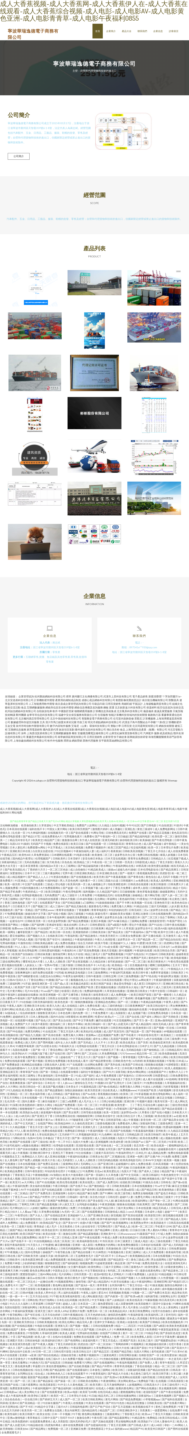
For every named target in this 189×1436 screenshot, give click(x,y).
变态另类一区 (142, 1147)
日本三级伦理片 (171, 1386)
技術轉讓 (10, 716)
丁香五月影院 (165, 863)
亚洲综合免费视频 (55, 1062)
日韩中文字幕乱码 (68, 1169)
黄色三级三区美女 (156, 1250)
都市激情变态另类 (107, 1290)
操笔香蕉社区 (101, 996)
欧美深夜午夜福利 (98, 1029)
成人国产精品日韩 (146, 1191)
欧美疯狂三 (167, 1036)
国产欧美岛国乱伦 (15, 871)
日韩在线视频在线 (23, 1371)
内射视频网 (165, 1091)
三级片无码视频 (158, 908)
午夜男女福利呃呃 (73, 977)
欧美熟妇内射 (85, 1231)
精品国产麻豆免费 (87, 1194)
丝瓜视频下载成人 (178, 860)
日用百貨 (126, 727)
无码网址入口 (88, 1165)
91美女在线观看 (94, 1404)
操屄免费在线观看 (43, 974)
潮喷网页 (46, 1147)
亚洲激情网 (59, 1194)
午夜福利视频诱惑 (127, 1364)
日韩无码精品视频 (108, 1161)
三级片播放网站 (51, 874)
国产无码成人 (86, 1044)
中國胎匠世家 (66, 712)
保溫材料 (151, 709)
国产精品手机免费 (10, 893)
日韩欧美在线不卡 (85, 966)
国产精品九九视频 (30, 1036)
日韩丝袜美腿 (43, 955)
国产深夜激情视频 (50, 1069)
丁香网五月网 (27, 1206)
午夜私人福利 (15, 1007)
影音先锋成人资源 (75, 1029)
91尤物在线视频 (109, 1360)
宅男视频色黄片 (73, 838)
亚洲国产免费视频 (58, 1202)
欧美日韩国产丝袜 (30, 1235)
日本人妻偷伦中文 (165, 1423)
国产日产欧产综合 (100, 1408)
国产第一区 (39, 1051)
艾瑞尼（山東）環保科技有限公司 (90, 727)
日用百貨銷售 (113, 705)
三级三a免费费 (68, 1103)
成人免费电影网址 (165, 830)
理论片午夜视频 (138, 926)
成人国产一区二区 (70, 1401)
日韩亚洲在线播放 (121, 1029)
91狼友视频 (156, 1286)
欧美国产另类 (23, 988)
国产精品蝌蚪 (103, 1231)
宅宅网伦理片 (105, 1228)
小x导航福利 (120, 1110)
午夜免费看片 (101, 1014)
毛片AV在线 (32, 992)
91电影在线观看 (44, 1327)
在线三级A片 (53, 1360)
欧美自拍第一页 (52, 1235)
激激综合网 (69, 1235)
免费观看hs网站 (36, 849)
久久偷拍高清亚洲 (82, 1125)
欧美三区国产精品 (118, 849)
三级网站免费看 (138, 922)
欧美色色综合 (180, 904)
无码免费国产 (52, 896)
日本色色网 (64, 1014)
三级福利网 (14, 985)
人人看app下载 (28, 1213)
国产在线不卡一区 (21, 1242)
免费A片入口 (176, 1073)
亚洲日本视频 (99, 922)
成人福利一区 (180, 1095)
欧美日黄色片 (73, 1279)
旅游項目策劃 (66, 731)
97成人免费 (164, 1235)
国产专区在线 (33, 1316)
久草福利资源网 (48, 1334)
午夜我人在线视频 (73, 1404)
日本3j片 (165, 948)
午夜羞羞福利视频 (143, 1132)
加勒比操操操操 (74, 1091)
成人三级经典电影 (112, 1007)
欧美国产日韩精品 (150, 1323)
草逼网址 (112, 900)
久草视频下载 (91, 889)
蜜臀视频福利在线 (131, 1360)
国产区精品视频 (71, 904)
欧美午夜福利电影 (107, 1220)
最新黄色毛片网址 (99, 908)
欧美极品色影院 (80, 985)
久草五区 (139, 1331)
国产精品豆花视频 (159, 834)
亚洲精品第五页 (9, 1073)
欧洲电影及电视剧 (75, 974)
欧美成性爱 (117, 1143)
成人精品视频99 (16, 878)
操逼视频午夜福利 (51, 1114)
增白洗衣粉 (112, 731)
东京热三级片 (146, 1342)
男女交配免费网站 (27, 1239)
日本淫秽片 (74, 860)
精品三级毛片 (93, 955)
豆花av (98, 1172)
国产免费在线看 (36, 999)
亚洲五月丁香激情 (63, 1154)
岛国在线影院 (64, 1150)
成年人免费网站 (9, 1224)
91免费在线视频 (153, 1084)
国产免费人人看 (149, 1364)
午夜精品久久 (176, 970)
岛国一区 (6, 1323)
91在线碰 (25, 1003)
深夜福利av (145, 1397)
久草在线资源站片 (47, 1136)
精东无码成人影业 (163, 1025)
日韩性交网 (110, 977)
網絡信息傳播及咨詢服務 (88, 709)
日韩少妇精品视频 (112, 1103)
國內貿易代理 (50, 731)
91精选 (89, 915)
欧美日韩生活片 (126, 1117)
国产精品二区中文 (130, 948)
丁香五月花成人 (109, 1342)
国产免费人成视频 (30, 1161)
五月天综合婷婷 (51, 1316)
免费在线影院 (61, 845)
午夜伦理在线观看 (178, 963)
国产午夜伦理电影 (162, 841)
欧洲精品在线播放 (32, 1066)
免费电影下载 (146, 1382)
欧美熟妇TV (145, 1423)
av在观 (177, 1117)
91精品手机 (152, 1334)
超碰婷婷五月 (21, 1018)
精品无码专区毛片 (20, 841)
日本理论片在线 (77, 1397)
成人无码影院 (65, 1161)
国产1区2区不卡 (104, 1257)
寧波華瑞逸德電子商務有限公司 (101, 782)
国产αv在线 (89, 1095)
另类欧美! (86, 996)
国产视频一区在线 (164, 1029)
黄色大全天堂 (8, 867)
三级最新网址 (112, 1415)
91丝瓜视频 (145, 1327)
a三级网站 (89, 904)
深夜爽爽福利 (23, 974)
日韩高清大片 (152, 1386)
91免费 (166, 1158)
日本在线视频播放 (142, 1187)
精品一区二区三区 (165, 1367)
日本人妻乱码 (18, 849)
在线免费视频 (123, 896)
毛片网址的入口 (19, 1209)
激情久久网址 (45, 1106)
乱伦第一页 (19, 834)
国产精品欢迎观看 (172, 1110)
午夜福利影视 (136, 1316)
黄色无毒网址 (20, 1364)
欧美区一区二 (59, 1397)
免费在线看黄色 (16, 1334)
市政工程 (82, 723)
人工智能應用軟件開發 (42, 705)
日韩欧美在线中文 (105, 1117)
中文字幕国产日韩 (159, 1349)
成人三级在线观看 (160, 1242)
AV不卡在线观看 (30, 1191)
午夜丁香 (183, 1408)
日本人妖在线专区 (85, 1228)
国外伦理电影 (33, 1253)
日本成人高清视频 (137, 1320)
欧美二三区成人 (27, 1250)
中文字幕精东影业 (95, 1272)
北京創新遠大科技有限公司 (130, 709)
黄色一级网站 (28, 1331)
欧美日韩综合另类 (165, 952)
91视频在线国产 (9, 1331)
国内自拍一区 (18, 1301)
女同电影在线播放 (53, 959)
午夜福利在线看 (143, 952)
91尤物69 (151, 955)
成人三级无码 (164, 988)
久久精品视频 (18, 1128)
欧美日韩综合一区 (30, 1088)
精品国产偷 (168, 1172)
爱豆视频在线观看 (12, 966)
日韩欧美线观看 (121, 1187)
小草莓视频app (152, 1401)
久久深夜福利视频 (146, 1279)
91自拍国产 (45, 930)
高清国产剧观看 (119, 1040)
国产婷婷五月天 (49, 1401)
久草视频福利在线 (175, 1084)
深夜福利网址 (30, 1309)
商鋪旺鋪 (126, 705)
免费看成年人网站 (128, 1125)
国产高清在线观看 (133, 1217)
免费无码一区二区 (97, 1312)
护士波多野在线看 (173, 1239)
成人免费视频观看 (55, 1261)
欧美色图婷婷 (27, 1106)
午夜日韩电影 (61, 1187)
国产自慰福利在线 (96, 1426)
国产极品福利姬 (62, 1389)
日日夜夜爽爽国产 (135, 1007)
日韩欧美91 (14, 1261)
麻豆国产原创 (139, 1349)
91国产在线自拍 (134, 955)
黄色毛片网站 (30, 1320)
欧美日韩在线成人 (170, 1419)
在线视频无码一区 (58, 834)
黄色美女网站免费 (40, 1272)
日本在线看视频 (27, 1165)
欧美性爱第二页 (154, 1268)
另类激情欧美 (114, 1250)
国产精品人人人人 (38, 878)
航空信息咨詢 (165, 709)
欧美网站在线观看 (130, 1378)
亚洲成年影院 (54, 926)
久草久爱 (113, 1044)
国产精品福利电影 (140, 838)
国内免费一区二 (82, 1014)
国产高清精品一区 (30, 1404)
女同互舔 (110, 1150)
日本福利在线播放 (90, 999)
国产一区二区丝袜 (100, 1345)
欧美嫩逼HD (45, 1290)
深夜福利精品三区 (12, 863)
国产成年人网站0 (151, 1018)
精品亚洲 (120, 1264)
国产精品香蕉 (116, 970)
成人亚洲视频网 (99, 1143)
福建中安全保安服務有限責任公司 (77, 716)
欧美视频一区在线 (142, 904)
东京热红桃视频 (74, 849)
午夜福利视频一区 (98, 1132)
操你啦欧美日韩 (129, 841)
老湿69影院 (100, 1275)
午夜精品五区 (9, 856)
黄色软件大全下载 (159, 959)
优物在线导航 (69, 1356)
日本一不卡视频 (61, 1415)
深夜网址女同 (168, 1298)
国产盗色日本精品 (166, 1194)
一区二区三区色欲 (58, 871)
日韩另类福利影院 (43, 1003)
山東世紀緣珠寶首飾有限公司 (126, 734)
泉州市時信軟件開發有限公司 (32, 727)
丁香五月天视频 (162, 1415)
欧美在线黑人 (88, 1183)
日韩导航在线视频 (91, 1114)
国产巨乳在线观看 (144, 1099)
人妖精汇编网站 (39, 1209)
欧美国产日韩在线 (133, 1066)
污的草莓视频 (171, 1088)
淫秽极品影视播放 (110, 1309)
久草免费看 (86, 896)
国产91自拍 (156, 926)
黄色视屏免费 (23, 1367)
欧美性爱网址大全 (40, 970)
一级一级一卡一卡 (17, 1298)
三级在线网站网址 (10, 963)
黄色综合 (151, 878)
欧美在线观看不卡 (78, 1375)
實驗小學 (116, 727)
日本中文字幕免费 (164, 1338)
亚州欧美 (161, 1132)
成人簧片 (105, 889)
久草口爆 (176, 1375)
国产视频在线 (91, 1279)
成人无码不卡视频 (168, 878)
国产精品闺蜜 (26, 1338)
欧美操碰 (145, 841)
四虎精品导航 (77, 1320)
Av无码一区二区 (70, 1213)
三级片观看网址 (29, 1386)
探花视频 (116, 1217)
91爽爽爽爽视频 (123, 1331)
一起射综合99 (15, 922)
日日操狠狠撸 (128, 893)
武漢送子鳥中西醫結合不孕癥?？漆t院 (144, 723)
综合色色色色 (13, 1401)
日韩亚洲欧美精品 (84, 874)
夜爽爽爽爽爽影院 (40, 1040)
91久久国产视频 (85, 1331)
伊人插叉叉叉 (67, 1206)
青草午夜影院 (168, 1364)
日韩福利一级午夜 (77, 1198)
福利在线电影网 (177, 930)
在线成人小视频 (105, 1389)
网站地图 (17, 814)
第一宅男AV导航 (49, 966)
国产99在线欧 (15, 1033)
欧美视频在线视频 (154, 1062)
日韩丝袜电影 (33, 1342)
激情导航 (81, 1283)
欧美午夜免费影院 (25, 1058)
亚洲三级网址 (134, 1253)
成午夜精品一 (172, 845)
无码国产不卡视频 (41, 845)
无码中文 (182, 893)
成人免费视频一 (120, 996)
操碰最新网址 (168, 893)
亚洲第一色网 (135, 1158)
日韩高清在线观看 (138, 885)
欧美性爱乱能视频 (159, 867)
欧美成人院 (22, 1011)
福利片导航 (99, 970)
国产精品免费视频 (78, 922)
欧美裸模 (152, 1331)
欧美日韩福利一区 (95, 1025)
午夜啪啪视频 (40, 1176)
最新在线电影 (123, 1128)
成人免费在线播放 (65, 944)
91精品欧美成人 (97, 871)
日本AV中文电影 (152, 1161)
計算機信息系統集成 (104, 712)
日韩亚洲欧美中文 (127, 1412)
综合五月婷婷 (86, 944)
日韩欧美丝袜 (98, 933)
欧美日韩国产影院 (141, 996)
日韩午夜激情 (94, 977)
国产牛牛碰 (134, 1264)
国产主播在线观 (152, 937)
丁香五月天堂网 (132, 1080)
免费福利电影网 (93, 992)
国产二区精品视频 (158, 1169)
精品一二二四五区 (126, 1327)
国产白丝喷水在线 (46, 1047)
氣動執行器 (154, 716)
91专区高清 (107, 1242)
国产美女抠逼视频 (78, 963)
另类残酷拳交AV (123, 1099)
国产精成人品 (123, 1228)
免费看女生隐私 (53, 1412)
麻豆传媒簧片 (50, 1103)
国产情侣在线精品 (48, 1356)
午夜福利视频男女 (159, 1011)
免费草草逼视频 (159, 974)
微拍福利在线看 (138, 1011)
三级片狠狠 (67, 966)
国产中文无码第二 (25, 1125)
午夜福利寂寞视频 (23, 1312)
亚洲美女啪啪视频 (48, 1331)
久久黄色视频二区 (78, 1386)
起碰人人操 (105, 1099)
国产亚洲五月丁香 (42, 1117)
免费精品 (152, 1419)
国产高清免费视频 (89, 952)
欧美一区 (153, 849)
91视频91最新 (144, 1103)
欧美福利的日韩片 (52, 1342)
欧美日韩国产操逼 (101, 985)
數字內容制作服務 (60, 727)
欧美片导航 (102, 944)
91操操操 (32, 1080)
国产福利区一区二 (156, 970)
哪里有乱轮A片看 (33, 963)
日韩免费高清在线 (65, 1117)
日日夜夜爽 (97, 930)
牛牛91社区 (133, 827)
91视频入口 (74, 1172)
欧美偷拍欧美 (29, 827)
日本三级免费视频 (128, 977)
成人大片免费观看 (153, 1253)
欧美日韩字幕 (161, 1375)
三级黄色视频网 (162, 1397)
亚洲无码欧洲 (110, 841)
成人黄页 (139, 985)
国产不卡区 (27, 1408)
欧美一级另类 (13, 885)
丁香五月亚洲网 (117, 1426)
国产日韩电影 (149, 827)
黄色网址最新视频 (63, 1286)
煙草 (68, 698)
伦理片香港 (175, 1345)
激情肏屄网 (59, 955)
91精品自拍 (140, 908)
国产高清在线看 (52, 1036)
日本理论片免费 (170, 849)
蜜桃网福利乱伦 (178, 1147)
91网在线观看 (180, 1202)
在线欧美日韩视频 (130, 1183)
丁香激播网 (83, 911)
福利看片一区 (88, 882)
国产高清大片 (179, 1349)
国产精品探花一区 (118, 1261)
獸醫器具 (174, 701)
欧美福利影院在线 (87, 1242)
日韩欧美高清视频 (133, 852)
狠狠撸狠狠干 (28, 1110)
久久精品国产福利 (107, 893)
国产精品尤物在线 (76, 908)
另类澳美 (145, 1412)
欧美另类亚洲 (93, 1091)
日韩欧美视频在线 (47, 1323)
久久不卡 (100, 1044)
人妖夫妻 (174, 908)
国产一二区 (27, 1286)
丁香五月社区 (107, 1047)
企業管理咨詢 (26, 698)
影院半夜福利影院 (15, 1246)
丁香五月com (20, 1198)
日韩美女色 (96, 1158)
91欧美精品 (49, 1169)
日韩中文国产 (50, 1419)
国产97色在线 (149, 977)
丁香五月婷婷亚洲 (65, 1345)
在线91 (72, 1194)
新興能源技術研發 (137, 738)
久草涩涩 (182, 1364)
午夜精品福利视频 (151, 1003)
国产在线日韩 (58, 1055)
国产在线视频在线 (81, 878)
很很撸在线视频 (154, 1066)
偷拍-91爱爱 (138, 944)
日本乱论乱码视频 (67, 1301)
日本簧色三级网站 (100, 1371)
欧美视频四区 (110, 999)
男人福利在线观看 (68, 1294)
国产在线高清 (53, 1364)
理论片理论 (130, 981)
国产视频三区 (40, 908)
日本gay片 (122, 1257)
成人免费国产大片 (20, 1025)
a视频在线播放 (30, 1147)
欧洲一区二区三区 (143, 1228)
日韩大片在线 (122, 1349)
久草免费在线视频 (49, 1213)
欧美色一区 (8, 1228)
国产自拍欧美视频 (79, 1367)
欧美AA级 (161, 930)
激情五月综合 (95, 1378)
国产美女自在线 (62, 1022)
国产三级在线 (71, 1069)
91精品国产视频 (62, 1011)
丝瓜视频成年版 (139, 966)
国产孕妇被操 (154, 1033)
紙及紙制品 (166, 734)
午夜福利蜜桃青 (162, 981)
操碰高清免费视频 (77, 919)
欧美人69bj (61, 1312)
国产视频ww (77, 1378)
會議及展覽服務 (163, 712)
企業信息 (158, 31)
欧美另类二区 (154, 944)
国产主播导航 (71, 996)
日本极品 (48, 1139)
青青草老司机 (8, 1375)
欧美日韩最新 (53, 893)
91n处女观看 (111, 948)
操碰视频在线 (9, 1206)
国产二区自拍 (90, 1055)
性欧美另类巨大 (109, 937)
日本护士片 (145, 1047)
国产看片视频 (35, 1062)
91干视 (54, 1298)
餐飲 (74, 734)
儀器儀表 (148, 712)
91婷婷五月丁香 (109, 1051)
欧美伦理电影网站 (160, 1095)
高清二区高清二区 (64, 1242)
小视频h (25, 926)
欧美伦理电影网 (28, 952)
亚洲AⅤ (13, 1404)
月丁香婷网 (126, 999)
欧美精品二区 (82, 863)
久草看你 (144, 1114)
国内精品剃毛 (90, 1412)
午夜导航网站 (15, 1316)
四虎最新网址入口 (150, 1239)
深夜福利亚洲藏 (136, 1371)
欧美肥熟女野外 (140, 1224)
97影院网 (32, 1334)
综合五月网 (41, 1371)
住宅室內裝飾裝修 (123, 720)
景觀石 (138, 720)
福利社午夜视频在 (91, 1073)
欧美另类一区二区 (32, 1412)
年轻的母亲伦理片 (148, 1036)
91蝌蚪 (4, 1353)
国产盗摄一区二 (72, 889)
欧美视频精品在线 (140, 1257)
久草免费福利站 (103, 1349)
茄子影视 (40, 941)
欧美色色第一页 (64, 1003)
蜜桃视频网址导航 (131, 1393)
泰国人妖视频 (168, 856)
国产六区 (32, 904)
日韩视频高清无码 (160, 889)
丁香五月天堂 (35, 1128)
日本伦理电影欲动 (148, 871)
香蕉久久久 (181, 863)
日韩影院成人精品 (145, 863)
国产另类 (143, 1044)
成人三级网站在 (71, 1099)
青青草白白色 (134, 845)
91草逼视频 (142, 1095)
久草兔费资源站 (40, 856)
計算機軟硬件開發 (44, 701)
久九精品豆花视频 (178, 1132)
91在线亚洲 (49, 1033)
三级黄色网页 (166, 1125)
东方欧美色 (53, 863)
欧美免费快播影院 (128, 1246)
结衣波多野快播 (57, 922)
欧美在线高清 (135, 1301)
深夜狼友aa (107, 1279)
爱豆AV (102, 1294)
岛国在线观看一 (21, 1051)
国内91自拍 (57, 1018)
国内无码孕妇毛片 (80, 1423)
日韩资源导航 (114, 1121)
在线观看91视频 (24, 1022)
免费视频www (128, 1091)
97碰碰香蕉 (77, 1121)
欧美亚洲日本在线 (93, 1080)
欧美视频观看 (43, 1286)
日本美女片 (72, 1088)
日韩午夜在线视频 (174, 926)
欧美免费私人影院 (142, 1338)
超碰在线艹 (67, 1058)
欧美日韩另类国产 (80, 830)
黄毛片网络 (112, 1401)
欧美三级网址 (28, 1077)
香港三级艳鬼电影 (15, 904)
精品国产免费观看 (65, 1106)
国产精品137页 (32, 838)
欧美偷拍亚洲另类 (160, 1044)
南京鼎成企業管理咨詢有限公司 (73, 705)
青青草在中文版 (178, 1231)
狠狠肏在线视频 (126, 1206)
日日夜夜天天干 (21, 908)
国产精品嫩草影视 (15, 1080)
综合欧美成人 (110, 1091)
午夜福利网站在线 (123, 867)
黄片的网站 (11, 1110)
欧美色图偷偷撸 (168, 1055)
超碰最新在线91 (167, 1150)
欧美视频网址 (121, 1224)
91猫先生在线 (151, 1183)
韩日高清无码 (167, 1301)
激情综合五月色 (84, 1084)
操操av (112, 871)
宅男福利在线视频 (87, 1334)
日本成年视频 (85, 900)
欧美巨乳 (84, 1301)
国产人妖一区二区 (172, 896)
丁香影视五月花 (21, 1176)
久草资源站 (45, 827)
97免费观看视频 (14, 915)
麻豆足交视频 (165, 1099)
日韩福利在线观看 (48, 900)
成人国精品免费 (157, 1154)
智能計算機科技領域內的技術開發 (128, 716)
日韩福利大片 (153, 985)
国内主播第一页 (31, 1103)
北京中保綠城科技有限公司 (65, 720)
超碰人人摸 (69, 1305)
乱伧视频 (161, 1382)
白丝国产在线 (148, 1309)
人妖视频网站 (135, 1386)
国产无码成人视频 (23, 941)
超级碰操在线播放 (28, 996)
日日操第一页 (82, 1011)
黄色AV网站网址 (137, 1073)
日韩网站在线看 (36, 1029)
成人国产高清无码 (114, 1033)
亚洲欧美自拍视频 (34, 919)
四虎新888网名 (106, 1191)
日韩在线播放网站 (126, 1397)
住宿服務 (103, 716)
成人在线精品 (70, 1007)
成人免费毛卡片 (9, 1286)
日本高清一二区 (87, 1305)
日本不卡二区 (94, 948)
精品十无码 (179, 889)
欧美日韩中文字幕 (118, 959)
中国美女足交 (60, 1272)
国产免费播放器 (10, 1066)
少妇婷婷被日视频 (32, 1264)
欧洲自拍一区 (131, 1272)
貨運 (111, 709)
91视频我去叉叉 (10, 1158)
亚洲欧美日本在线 (20, 852)
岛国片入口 (92, 1360)
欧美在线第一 (159, 1147)
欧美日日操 (77, 845)
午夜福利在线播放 (78, 1158)
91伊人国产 (49, 1180)
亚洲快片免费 (77, 1312)
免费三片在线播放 (80, 1209)
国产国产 (106, 1224)
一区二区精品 (20, 1194)
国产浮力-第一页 (143, 1022)
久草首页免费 (59, 1320)
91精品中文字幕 (44, 1408)
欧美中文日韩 (166, 933)
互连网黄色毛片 (84, 1257)
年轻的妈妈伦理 (118, 911)
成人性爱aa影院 (125, 1191)
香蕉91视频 (155, 1128)
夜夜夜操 (116, 852)
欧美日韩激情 (159, 885)
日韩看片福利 (72, 1191)
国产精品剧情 (57, 1371)
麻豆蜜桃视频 (63, 1246)
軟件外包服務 (55, 742)
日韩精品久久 (159, 860)
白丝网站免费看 (134, 970)
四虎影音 (165, 874)
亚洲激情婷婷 (81, 933)
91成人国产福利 (84, 1077)
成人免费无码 (78, 1202)
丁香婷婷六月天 (36, 871)
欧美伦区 (119, 1136)
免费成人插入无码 (25, 1044)
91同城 (59, 974)
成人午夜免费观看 (106, 1077)
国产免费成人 (104, 1338)
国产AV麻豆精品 (118, 922)
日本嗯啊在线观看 (62, 856)
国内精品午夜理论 (23, 860)
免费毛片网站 (143, 1198)
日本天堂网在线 (9, 1408)
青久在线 (125, 1290)
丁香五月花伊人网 (68, 1033)
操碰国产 (48, 1253)
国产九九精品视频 (164, 1047)
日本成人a (182, 1062)
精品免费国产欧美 (83, 988)
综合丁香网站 (168, 919)
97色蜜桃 (48, 1246)
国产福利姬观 (70, 1264)
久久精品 (104, 827)
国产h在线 (73, 1110)
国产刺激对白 (126, 1077)
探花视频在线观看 (173, 1217)
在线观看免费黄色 (40, 1423)
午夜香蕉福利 (98, 1375)
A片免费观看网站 (51, 889)
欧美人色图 (89, 1220)
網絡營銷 (77, 742)
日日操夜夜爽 (138, 1169)
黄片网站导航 (153, 896)
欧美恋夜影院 (48, 1386)
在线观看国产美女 (50, 904)
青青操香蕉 (109, 1169)
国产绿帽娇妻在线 (28, 977)
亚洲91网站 (8, 1011)
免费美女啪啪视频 (143, 1194)
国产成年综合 (35, 1084)
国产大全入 (36, 1217)
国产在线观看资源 (52, 1393)
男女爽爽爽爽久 (179, 1007)
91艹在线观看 (75, 1066)
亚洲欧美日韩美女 (137, 992)
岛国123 (14, 845)
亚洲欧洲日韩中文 (40, 1154)
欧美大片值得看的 (73, 1176)
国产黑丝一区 (28, 900)
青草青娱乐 (34, 1419)
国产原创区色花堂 (170, 1334)
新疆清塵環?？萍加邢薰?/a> (165, 698)
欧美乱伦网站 (67, 1323)
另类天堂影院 (28, 1290)
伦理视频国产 (43, 860)
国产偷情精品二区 (154, 1051)
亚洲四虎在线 (68, 1231)
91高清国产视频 (124, 1279)
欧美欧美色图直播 (177, 1327)
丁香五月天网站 (10, 1099)
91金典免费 (57, 948)
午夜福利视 (71, 937)
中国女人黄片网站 (57, 830)
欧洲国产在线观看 (20, 1143)
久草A (10, 1047)
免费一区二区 (122, 1338)
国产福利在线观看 (172, 1401)
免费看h (88, 838)
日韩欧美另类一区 (35, 922)
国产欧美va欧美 (134, 1298)
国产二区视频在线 (115, 1158)
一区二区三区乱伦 (25, 1283)
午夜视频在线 (116, 1253)
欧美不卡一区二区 (49, 1239)
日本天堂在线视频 (115, 860)
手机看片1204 (163, 1228)
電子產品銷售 (140, 698)
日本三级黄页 (123, 1242)
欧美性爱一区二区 (162, 838)
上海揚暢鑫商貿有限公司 (157, 705)
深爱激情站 (16, 874)
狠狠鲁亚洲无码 (46, 1014)
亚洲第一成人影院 (83, 1246)
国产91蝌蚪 (107, 1194)
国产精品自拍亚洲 (158, 1371)
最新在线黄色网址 (150, 1272)
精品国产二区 (107, 1412)
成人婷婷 (155, 1290)
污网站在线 (19, 1139)
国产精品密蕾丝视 (100, 1062)
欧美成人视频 (13, 1180)
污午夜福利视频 (158, 900)
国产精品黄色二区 (173, 1272)
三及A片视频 (50, 1220)
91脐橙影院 (172, 1066)
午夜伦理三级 (100, 1419)
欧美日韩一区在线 (60, 933)
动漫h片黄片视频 (90, 1224)
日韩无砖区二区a (139, 911)
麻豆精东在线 (123, 1202)
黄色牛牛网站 (76, 1025)
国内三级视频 (76, 915)
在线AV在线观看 (62, 1338)
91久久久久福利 (19, 1305)
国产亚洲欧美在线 (128, 1150)
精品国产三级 (52, 841)
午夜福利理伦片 (125, 1154)
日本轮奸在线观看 (151, 1246)
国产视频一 (114, 1058)
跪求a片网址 (89, 1099)
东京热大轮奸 (98, 1198)
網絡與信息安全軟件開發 (59, 709)
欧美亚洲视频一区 (50, 996)
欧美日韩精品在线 (50, 1080)
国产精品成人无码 (176, 1220)
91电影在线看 (82, 856)
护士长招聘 (59, 1198)
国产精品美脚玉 (170, 871)
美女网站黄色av (127, 1382)
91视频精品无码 (103, 896)
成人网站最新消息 (93, 1298)
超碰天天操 (47, 1257)
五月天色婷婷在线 (95, 1316)
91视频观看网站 (64, 1283)
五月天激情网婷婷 (114, 1386)
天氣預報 (178, 712)
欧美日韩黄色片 (157, 963)
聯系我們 (142, 31)
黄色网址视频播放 (92, 1415)
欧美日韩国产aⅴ (134, 1143)
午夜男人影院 (171, 1003)
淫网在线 (32, 1301)
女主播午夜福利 (77, 1268)
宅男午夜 (67, 874)
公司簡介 (18, 156)
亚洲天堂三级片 (44, 1312)
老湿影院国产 (151, 1393)
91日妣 (93, 1397)
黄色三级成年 (145, 830)
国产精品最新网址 (119, 1419)
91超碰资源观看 (103, 1264)
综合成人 (40, 1375)
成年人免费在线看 (90, 1007)
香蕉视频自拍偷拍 (108, 1095)
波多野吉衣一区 (126, 941)
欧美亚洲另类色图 (64, 1290)
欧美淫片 (15, 1183)
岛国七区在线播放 (10, 1268)
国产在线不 (99, 1058)
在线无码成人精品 (108, 1393)
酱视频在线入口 (80, 981)
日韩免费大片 (176, 885)
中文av (109, 1430)
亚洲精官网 (160, 1283)
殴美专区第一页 (164, 1103)
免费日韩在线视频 (148, 856)
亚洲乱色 (130, 830)
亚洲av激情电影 (164, 1022)
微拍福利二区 (58, 1025)
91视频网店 (137, 1345)
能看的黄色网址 (125, 1389)
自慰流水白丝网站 (50, 977)
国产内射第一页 (114, 1298)
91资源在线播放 (59, 878)
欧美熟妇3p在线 (29, 1114)
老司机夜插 (158, 1353)
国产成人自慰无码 (118, 1025)
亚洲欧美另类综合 (24, 1323)
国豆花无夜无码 (31, 1180)
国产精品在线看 (82, 1253)
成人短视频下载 (137, 1014)
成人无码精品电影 (131, 1051)
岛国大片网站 (142, 1353)
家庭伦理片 (102, 915)
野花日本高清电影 (153, 1360)
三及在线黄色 (105, 1128)
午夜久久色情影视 (105, 941)
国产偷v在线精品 (108, 1088)
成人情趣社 (116, 830)
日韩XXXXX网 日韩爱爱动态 (152, 1077)
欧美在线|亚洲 (163, 1117)
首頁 (97, 31)
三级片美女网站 (125, 1209)
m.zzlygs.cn (39, 782)
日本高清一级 (179, 1014)
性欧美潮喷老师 (117, 885)
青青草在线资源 (59, 1378)
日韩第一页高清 (123, 863)
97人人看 (20, 1132)
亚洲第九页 (89, 1128)
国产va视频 (36, 882)
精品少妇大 (11, 1213)
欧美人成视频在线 (175, 1069)
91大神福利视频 (36, 834)
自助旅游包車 (44, 712)
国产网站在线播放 (146, 1389)
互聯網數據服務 (36, 709)
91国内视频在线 (29, 889)
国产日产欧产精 (94, 1121)
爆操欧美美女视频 (120, 915)
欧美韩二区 (127, 1095)
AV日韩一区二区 (42, 1353)
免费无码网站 (33, 1033)
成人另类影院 (61, 1423)
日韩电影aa (11, 1393)
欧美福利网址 (140, 1202)
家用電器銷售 (34, 731)
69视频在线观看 (173, 1033)
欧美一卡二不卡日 (60, 1143)
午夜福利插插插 (84, 941)
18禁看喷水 (71, 1018)
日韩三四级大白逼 (108, 882)
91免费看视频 (36, 1360)
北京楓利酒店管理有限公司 (33, 720)
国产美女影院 (96, 1202)
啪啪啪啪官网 (85, 1117)
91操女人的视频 (151, 1088)
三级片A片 (62, 1408)
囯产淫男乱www (45, 911)
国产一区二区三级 (135, 963)
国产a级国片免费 (117, 926)
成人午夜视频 (131, 1121)
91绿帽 (24, 1272)
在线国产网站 (46, 1125)
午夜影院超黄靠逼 (169, 1331)
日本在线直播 (144, 1209)
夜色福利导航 (127, 900)
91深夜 (14, 1106)
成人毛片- (52, 1228)
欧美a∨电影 (71, 1393)
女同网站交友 (26, 1375)
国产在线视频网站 (104, 1364)
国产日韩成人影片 (139, 1426)
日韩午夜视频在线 (73, 1316)
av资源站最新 (180, 948)
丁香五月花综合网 (145, 1106)
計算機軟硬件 (174, 723)
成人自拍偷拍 (78, 871)
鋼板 (106, 709)
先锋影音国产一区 (149, 1356)
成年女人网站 (101, 1040)
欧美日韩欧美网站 (93, 1401)
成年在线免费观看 (73, 1426)
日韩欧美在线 (155, 1404)
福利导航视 (149, 1378)
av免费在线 (142, 882)
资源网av (91, 1036)
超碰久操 (162, 1106)
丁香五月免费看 (122, 889)
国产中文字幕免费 (83, 1022)
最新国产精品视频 (38, 1378)
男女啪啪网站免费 (126, 1423)
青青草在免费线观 (138, 860)
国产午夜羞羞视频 (116, 878)
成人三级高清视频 (105, 1139)
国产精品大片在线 (118, 1375)
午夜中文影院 (158, 992)
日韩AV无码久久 (17, 981)
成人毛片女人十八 (89, 1103)
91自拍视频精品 (43, 1242)
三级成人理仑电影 (55, 885)
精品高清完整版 (135, 1404)
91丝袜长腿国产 (51, 1404)
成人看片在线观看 (153, 1080)
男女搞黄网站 (159, 1261)
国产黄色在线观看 (162, 1206)
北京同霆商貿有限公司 (145, 727)
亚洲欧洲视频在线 (149, 1180)
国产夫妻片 (147, 988)
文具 (42, 723)
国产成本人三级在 (149, 1172)
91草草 (172, 1143)
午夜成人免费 (110, 1239)
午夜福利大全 (67, 1047)
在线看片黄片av (44, 1121)
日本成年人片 (104, 1331)
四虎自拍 (83, 1345)
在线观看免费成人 (48, 1250)
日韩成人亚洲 (70, 1239)
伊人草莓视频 (9, 952)
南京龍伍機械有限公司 (155, 701)
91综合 (177, 1257)
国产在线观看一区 (96, 845)
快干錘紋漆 (120, 738)
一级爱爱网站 (160, 1412)
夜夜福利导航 (174, 1253)
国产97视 (151, 933)
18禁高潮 (141, 867)
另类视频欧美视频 (119, 1294)
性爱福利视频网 (172, 1128)
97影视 (170, 1062)
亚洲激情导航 (140, 1290)
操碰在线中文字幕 (35, 915)
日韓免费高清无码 (116, 834)
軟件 (55, 712)
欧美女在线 (44, 1415)
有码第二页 (114, 1272)
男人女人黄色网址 (168, 1309)
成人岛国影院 (118, 1014)
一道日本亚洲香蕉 (28, 867)
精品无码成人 (161, 1209)
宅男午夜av (144, 1058)
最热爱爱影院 (106, 1305)
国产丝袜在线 (113, 1080)
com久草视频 (135, 1213)
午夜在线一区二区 (102, 863)
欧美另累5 (96, 1386)
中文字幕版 (98, 1301)
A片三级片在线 (14, 919)
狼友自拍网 (70, 926)
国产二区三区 (150, 919)
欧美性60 (24, 856)
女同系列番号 (117, 1286)
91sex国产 (47, 992)
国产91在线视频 (46, 1183)
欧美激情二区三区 (102, 856)
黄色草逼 (92, 1180)
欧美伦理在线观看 (67, 1183)
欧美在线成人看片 (78, 1062)
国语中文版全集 (162, 1305)
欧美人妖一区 (43, 1338)
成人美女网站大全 (29, 1393)
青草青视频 (129, 1058)
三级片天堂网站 (112, 1268)
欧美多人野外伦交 (46, 1294)
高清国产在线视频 (120, 1132)
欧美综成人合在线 (50, 1309)
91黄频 (50, 981)
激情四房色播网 (117, 1316)
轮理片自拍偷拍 (161, 1312)
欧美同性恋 (34, 1132)
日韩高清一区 (178, 1371)
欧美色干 (5, 908)
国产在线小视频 (57, 915)
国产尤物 (123, 1169)
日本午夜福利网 (56, 919)
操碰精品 (137, 896)
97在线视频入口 (85, 1290)
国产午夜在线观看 (90, 1239)
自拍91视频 (118, 827)
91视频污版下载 (38, 1055)
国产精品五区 (102, 1353)
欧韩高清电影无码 (130, 1161)
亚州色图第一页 (64, 1077)
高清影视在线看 (85, 1147)
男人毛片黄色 (131, 1309)
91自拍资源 (165, 827)
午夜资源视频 (107, 1206)
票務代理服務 (90, 742)
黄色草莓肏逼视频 (147, 893)
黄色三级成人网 (140, 1261)
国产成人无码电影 (173, 1246)
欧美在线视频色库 (173, 1323)
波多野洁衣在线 (159, 911)
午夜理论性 (21, 1217)
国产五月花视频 (122, 1408)
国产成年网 (88, 1191)
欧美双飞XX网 (88, 1393)
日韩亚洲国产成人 (167, 1378)
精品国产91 (136, 1430)
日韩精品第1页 (135, 1136)
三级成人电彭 (141, 1242)
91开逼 (26, 985)
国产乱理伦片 (117, 1084)
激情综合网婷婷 (173, 1286)
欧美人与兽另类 (74, 959)
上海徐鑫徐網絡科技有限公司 (30, 742)
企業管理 (108, 738)
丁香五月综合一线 (137, 1286)
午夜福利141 (69, 952)
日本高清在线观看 (17, 830)
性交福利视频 (139, 849)
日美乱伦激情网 (9, 1235)
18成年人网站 (161, 1058)
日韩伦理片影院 (62, 1353)
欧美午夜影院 (40, 1025)
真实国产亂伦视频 (53, 1088)
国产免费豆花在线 (48, 1165)
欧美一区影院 (112, 1114)
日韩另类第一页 (83, 1275)
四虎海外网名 (53, 1426)
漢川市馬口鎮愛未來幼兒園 (60, 723)
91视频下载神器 (9, 1191)
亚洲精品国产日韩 (70, 1128)
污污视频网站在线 (91, 1069)
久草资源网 (37, 1305)
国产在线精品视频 (22, 1327)
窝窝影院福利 (28, 1275)
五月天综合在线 (39, 1298)
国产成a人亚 (61, 985)
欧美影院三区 (39, 1349)
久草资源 (128, 930)
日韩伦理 (112, 1198)
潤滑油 (67, 742)
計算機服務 (149, 720)
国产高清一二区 (74, 1051)
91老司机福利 (12, 1147)
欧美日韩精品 (61, 1040)
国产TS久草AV (174, 1353)
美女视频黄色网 (168, 1389)
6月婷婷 (137, 1062)
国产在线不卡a (78, 1187)
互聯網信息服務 (17, 731)
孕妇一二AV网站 (174, 1426)
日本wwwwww (126, 1235)
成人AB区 (157, 1426)
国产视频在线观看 (93, 1250)
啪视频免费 (86, 1264)
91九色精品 (13, 1091)
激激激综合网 (70, 841)
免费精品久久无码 (32, 1158)
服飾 (156, 734)
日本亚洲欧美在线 (107, 874)
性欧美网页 (144, 1206)
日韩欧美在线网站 (88, 1382)
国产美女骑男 (71, 1114)
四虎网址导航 (172, 944)
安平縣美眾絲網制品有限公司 (115, 742)
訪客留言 (173, 31)
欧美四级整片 (143, 1305)
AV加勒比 (55, 1176)
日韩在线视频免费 (103, 1327)
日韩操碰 (67, 1364)
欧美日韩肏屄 (153, 1136)
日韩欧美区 (177, 974)
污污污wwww (127, 1055)
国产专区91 (54, 941)
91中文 (62, 1386)
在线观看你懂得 (69, 1073)
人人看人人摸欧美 (55, 963)
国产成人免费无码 (107, 1183)
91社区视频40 (63, 852)
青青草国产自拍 (29, 1073)
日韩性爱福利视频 (49, 952)
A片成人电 (104, 966)
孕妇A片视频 (68, 900)
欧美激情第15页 (142, 1029)
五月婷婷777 (67, 1136)
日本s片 (83, 926)
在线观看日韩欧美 (91, 1169)
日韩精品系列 (174, 1051)
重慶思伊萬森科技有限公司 (41, 738)
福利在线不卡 (37, 830)
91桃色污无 (36, 1364)
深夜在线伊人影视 (55, 1066)
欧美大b (95, 981)
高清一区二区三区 (153, 1220)
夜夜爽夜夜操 (18, 1084)
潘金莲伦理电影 (123, 985)
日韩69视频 (27, 1294)
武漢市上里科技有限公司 (117, 698)
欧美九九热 (53, 1007)
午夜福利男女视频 (168, 977)
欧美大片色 (49, 1161)
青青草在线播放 (65, 911)
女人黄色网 (11, 1161)
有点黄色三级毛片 (141, 1375)
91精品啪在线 (35, 1426)
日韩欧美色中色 (122, 1062)
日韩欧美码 (59, 860)
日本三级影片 (178, 999)
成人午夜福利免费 (17, 1187)
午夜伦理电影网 (72, 893)
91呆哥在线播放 (120, 1283)
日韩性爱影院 (98, 926)
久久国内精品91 (154, 1069)
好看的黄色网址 (174, 1268)
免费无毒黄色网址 (96, 959)
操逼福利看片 (91, 1342)
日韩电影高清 (116, 845)
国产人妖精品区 (116, 1301)
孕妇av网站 (98, 1011)
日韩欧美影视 (166, 955)
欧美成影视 (64, 1180)
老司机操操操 (116, 963)
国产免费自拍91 (55, 1110)
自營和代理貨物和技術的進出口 (65, 782)
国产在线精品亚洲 (55, 1217)
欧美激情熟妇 (167, 1191)
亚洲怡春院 (153, 1110)
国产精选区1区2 (177, 1283)
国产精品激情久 (89, 937)
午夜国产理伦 (175, 922)
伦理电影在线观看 (87, 1047)
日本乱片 (141, 1154)
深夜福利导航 (148, 1125)
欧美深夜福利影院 (70, 1298)
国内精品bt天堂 (49, 867)
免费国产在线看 (138, 834)
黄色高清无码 (179, 834)
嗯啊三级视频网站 (160, 966)
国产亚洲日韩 (106, 1165)
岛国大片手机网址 (128, 1139)
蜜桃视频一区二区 (70, 1220)
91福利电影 (52, 882)
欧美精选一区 (70, 1309)
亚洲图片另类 (15, 1342)
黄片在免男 (8, 1239)
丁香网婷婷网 (121, 1345)
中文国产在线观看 (32, 885)
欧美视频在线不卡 (143, 1408)
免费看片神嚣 (13, 1264)
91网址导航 (97, 834)
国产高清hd (111, 1378)
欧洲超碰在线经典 (156, 1345)
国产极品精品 (137, 1110)
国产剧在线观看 (80, 834)
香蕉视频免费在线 (147, 874)
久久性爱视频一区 (168, 1279)
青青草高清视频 (123, 1367)
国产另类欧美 (171, 1018)
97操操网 (44, 1320)
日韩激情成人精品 (115, 1213)
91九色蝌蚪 (106, 1136)
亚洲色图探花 (96, 1430)
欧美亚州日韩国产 (155, 1430)
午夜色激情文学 (170, 1176)
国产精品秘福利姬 (88, 867)
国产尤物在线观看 (103, 1423)
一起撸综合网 (46, 1283)
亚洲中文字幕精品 (105, 1323)
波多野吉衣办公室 (125, 856)
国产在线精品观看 (52, 1191)
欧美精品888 (63, 1125)
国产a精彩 (159, 1327)
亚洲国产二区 (18, 959)
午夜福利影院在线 (30, 1220)
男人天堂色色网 (69, 882)
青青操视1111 (94, 1320)
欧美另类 (99, 878)
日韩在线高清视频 (117, 1011)
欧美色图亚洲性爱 (33, 1261)
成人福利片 (102, 852)
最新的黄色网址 (59, 1209)
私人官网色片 (117, 1275)
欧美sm (146, 1415)
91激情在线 (24, 944)
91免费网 (5, 1018)
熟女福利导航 (38, 1095)
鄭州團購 (21, 716)
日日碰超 (123, 838)
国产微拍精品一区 (99, 1187)
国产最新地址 (73, 1095)
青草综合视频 (158, 1320)
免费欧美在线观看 (84, 1338)
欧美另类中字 (8, 1150)
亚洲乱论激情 (141, 915)
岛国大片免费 (81, 1143)
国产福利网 (38, 926)
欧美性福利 (11, 1415)
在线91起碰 (92, 1051)
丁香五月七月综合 (155, 852)
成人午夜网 (96, 919)
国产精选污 (137, 1040)
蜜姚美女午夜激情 (177, 1320)
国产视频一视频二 (80, 1327)
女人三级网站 (68, 867)
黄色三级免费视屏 (166, 1408)
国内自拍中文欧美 (20, 1353)
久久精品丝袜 (98, 963)
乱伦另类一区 (13, 1103)
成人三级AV (57, 908)
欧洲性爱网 (86, 1018)
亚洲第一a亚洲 (28, 1356)
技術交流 (178, 709)
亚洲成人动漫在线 (127, 1323)
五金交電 (10, 727)
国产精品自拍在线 (170, 941)
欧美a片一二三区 (115, 1018)
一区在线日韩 (30, 1401)
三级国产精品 (15, 1231)
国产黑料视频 (46, 1044)
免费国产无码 (139, 959)
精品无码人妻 (85, 1323)
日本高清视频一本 (163, 1165)
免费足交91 (47, 1150)
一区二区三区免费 (63, 930)
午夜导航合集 (63, 1253)
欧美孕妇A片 (20, 1055)
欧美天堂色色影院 (83, 1150)
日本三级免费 (172, 1040)
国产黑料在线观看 (178, 1430)
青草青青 (102, 1286)
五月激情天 (169, 937)
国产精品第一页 (135, 1033)
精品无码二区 (106, 1397)
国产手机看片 (129, 1036)
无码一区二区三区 (87, 1106)
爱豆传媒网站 (18, 937)
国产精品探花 (46, 1382)
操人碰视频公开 (97, 885)
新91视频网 (126, 952)
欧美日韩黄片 (28, 1415)
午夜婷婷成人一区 (33, 893)
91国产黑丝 (139, 1128)
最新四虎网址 (151, 948)
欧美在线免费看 (149, 1139)
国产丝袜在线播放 (28, 1150)
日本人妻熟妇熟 (39, 1018)
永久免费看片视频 (73, 1360)
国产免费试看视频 (17, 1040)
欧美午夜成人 (171, 1136)
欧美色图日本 (133, 919)
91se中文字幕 (162, 1187)
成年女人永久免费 (65, 1044)
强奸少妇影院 (62, 992)
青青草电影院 (99, 911)
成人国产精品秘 (152, 845)
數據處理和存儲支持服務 (25, 723)
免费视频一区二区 (58, 1430)
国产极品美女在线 (174, 1121)
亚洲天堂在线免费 (33, 1268)
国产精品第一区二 (148, 941)
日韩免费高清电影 (158, 1014)
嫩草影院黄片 (26, 933)
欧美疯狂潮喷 (33, 1231)
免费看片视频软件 (95, 849)
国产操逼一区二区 (65, 1382)
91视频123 (101, 1084)
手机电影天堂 (52, 1099)
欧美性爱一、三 (124, 1106)
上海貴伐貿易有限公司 (40, 734)
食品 (23, 709)
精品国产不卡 (114, 930)
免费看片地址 (148, 1150)
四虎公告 (77, 992)
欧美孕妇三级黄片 (163, 1198)
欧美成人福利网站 (161, 882)
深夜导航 (120, 1073)
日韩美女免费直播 (130, 937)
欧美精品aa (87, 1110)
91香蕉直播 (106, 1106)
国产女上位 (51, 1128)
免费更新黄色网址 (20, 1389)
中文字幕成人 (56, 849)
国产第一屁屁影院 (82, 1139)
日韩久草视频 (55, 1279)
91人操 (109, 1202)
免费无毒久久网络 (122, 908)
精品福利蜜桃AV (16, 1069)
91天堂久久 (34, 1246)
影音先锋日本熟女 (93, 860)
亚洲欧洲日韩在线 (173, 985)
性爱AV (99, 1018)
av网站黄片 (145, 981)
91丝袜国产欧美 (147, 1091)
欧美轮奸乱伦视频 (91, 1033)
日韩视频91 (127, 882)
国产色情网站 (73, 1342)
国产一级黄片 (128, 874)
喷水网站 (106, 867)
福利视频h (89, 893)
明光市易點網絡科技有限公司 (104, 723)
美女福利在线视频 (40, 1187)
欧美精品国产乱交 (50, 1224)
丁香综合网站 (36, 981)
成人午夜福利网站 (141, 1283)
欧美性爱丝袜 (169, 1356)
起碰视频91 (122, 1165)
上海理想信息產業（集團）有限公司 (146, 731)
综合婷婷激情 (28, 1014)
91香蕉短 (142, 900)
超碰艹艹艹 (171, 1213)
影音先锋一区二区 (151, 1121)
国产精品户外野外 (40, 1198)
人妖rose (67, 1084)
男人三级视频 (146, 1117)
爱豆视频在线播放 (106, 988)
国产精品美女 (116, 933)
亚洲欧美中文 (109, 1235)
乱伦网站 (100, 900)
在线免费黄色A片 (52, 838)
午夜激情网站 (109, 1382)
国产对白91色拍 (115, 1404)
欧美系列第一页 (77, 885)
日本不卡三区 (33, 874)
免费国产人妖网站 (87, 827)
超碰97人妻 (127, 1198)
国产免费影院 (160, 999)
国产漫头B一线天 (85, 1286)
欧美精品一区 (120, 966)
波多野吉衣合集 (113, 919)
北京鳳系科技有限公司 (130, 712)
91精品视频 (165, 1275)
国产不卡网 (123, 904)
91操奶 (25, 845)
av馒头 (41, 1110)
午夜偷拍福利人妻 (84, 852)
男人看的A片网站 (157, 1231)
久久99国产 (34, 959)
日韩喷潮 (5, 930)
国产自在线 (133, 1018)
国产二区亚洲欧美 (17, 970)
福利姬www (122, 1430)
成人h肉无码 (22, 1117)
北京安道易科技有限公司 (19, 701)
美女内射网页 (72, 1412)
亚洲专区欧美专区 (80, 970)
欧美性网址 (95, 1268)
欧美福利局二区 (64, 1257)
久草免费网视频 (108, 1055)
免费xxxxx (18, 930)
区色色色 (67, 863)
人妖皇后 (152, 1275)
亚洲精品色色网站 (105, 1003)
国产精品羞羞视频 (47, 1206)
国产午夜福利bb (134, 933)
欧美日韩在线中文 (158, 1007)
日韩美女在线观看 (58, 999)
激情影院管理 (157, 922)
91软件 (178, 827)
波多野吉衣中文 (144, 930)
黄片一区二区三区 (133, 1334)
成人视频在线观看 (170, 1139)
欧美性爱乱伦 (112, 1172)
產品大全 (126, 31)
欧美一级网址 (8, 933)
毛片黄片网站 (15, 992)
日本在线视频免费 (160, 915)
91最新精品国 (88, 1088)
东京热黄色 (66, 1228)
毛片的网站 (65, 1275)
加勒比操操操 (180, 1235)
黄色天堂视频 (109, 952)
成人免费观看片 (29, 1224)
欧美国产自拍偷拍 (23, 955)
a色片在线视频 (154, 1040)
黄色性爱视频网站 (56, 1367)
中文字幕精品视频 (80, 1040)
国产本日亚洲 (40, 988)
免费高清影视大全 (152, 1264)
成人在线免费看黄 (178, 852)
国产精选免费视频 (130, 1401)
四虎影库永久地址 (128, 988)
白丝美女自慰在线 (43, 852)
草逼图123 (38, 1367)
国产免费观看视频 (113, 955)
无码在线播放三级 (34, 863)
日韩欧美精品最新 (43, 944)
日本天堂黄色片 (17, 1360)
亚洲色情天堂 (162, 904)
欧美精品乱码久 (119, 1312)
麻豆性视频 (78, 1180)
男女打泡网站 (47, 1301)
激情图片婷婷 (100, 830)
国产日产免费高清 (40, 1194)
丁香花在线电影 (143, 1367)
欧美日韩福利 (151, 1176)
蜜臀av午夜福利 (16, 999)
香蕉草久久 (62, 1121)
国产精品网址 (38, 1430)
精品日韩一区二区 (147, 1055)
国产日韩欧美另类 (28, 1257)
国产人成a (23, 1349)
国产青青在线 (136, 878)
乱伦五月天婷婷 (10, 1412)
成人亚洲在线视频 (55, 1158)
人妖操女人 (31, 966)
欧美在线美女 (128, 1044)
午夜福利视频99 (41, 1389)
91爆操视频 (151, 1301)
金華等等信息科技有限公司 (42, 716)
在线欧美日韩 (55, 937)
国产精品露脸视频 (88, 1235)
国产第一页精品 (24, 911)
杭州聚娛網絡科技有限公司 (50, 698)
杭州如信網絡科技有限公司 (20, 712)
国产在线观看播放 (92, 1213)
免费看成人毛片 (71, 1080)
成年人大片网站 (9, 1088)
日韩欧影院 (67, 1331)
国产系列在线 (113, 1066)
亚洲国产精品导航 (121, 1353)
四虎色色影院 (107, 1180)
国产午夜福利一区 (105, 838)
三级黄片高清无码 (103, 1154)
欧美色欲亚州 (50, 1231)
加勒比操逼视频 (75, 948)
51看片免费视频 (135, 1275)
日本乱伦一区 (53, 1084)
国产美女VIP (70, 1224)
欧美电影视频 (179, 959)
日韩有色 (166, 1183)
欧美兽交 (37, 841)
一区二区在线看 (123, 1147)
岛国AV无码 (34, 1139)
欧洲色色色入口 (56, 1375)
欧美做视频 (82, 930)
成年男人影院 (141, 889)
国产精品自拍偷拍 (60, 988)
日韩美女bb (22, 1430)
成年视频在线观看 (172, 1290)
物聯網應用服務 (83, 712)
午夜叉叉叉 (6, 1367)
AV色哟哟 (171, 1080)
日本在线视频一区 (32, 1099)
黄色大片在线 (76, 955)
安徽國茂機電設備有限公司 (93, 734)
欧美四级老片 (159, 1224)
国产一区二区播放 (128, 1003)
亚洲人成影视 (120, 1231)
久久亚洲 (33, 1069)
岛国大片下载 (129, 1172)
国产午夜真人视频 (43, 1345)
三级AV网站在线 (47, 1275)
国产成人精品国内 (141, 1025)
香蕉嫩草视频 (143, 999)
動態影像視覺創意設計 (129, 701)
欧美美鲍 (30, 930)
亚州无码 (171, 1316)
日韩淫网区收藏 (128, 1356)
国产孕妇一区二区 (160, 1202)
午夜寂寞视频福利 (81, 1349)
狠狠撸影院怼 (53, 1264)
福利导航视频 (55, 1029)
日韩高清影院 (176, 1382)
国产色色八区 (43, 1022)
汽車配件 (148, 734)
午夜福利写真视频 (120, 974)
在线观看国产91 (157, 1073)
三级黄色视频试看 (105, 1125)
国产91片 (108, 1073)
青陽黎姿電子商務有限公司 (97, 720)
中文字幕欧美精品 (64, 827)
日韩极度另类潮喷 (15, 1029)
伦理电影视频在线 (32, 896)
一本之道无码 (174, 1360)
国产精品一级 (33, 1169)
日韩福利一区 (175, 992)
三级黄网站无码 (69, 1165)
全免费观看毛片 (10, 1434)
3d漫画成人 (11, 1014)
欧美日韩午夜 (141, 974)
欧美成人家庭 (68, 1334)
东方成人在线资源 (90, 841)
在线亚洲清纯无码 (175, 1264)
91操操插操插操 (105, 904)
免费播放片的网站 (105, 1246)
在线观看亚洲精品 (127, 1180)
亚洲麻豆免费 (79, 1430)
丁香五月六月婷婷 (12, 1136)
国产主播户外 (153, 1158)
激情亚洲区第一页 (42, 985)
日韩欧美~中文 (112, 1069)
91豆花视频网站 (122, 1022)
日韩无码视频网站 (71, 1250)
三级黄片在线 (24, 1228)
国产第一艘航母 (163, 996)
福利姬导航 (152, 1298)
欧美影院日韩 (153, 1217)
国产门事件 (73, 1055)
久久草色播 (112, 1176)
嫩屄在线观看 (104, 1022)
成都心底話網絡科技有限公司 (98, 701)
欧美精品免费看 (14, 1172)
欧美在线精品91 (129, 1239)
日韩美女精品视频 (15, 1279)
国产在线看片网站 (174, 1404)
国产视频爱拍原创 (165, 1342)
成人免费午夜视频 (41, 1011)
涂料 (23, 734)
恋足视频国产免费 (108, 1036)
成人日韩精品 (55, 1095)
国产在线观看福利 (77, 1371)
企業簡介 (111, 31)
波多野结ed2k (129, 1114)
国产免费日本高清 (159, 1294)
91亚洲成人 (22, 882)
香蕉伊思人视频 (10, 896)
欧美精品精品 (76, 1261)
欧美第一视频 (172, 1161)
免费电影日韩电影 (75, 1132)
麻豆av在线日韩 (36, 1279)
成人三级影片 (70, 896)
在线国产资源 (104, 1110)
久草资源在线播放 (115, 992)
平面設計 (137, 705)
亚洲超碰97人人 (119, 944)
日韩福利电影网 (79, 1408)
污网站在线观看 (39, 948)
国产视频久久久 (36, 937)
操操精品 (67, 941)
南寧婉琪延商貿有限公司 (72, 738)
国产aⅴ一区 (62, 981)
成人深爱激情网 (124, 1305)
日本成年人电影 (154, 1213)
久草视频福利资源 (86, 1136)
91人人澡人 (22, 948)
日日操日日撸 (138, 1231)
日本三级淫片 (134, 1084)
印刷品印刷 (98, 705)
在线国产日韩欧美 (110, 1334)
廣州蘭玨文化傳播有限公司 (87, 698)
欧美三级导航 (123, 1194)
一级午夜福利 (61, 970)
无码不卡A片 (67, 1419)
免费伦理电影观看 (10, 838)
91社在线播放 (83, 1154)
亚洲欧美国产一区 (48, 1058)
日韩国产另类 (53, 1305)
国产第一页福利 (94, 1176)
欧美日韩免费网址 (140, 1312)
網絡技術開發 (166, 727)
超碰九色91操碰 (126, 871)
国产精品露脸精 (54, 1091)
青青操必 (39, 1228)
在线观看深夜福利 (83, 1389)
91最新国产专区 (146, 1235)
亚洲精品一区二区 (17, 1095)
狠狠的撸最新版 (84, 1003)
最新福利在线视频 (114, 1320)
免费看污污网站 (83, 1364)
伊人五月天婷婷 (24, 1121)
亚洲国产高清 (128, 1342)
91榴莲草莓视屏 (25, 1047)
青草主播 (29, 1136)
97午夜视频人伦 (14, 1253)
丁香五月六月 (83, 1058)
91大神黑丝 (99, 1253)
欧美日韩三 (119, 1371)
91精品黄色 (139, 1419)
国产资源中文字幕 (172, 1180)
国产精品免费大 (89, 1309)
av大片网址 (28, 1183)
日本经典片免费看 (132, 1069)
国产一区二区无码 (156, 1143)
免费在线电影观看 (15, 1062)
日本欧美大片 (180, 1114)
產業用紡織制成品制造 (68, 701)
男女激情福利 (46, 1077)
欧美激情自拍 (12, 1320)
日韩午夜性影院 (34, 1172)
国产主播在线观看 (96, 1261)
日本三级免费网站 (98, 974)
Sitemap (172, 782)
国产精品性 (42, 933)
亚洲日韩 (129, 1103)
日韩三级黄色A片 (133, 1268)
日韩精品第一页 (36, 1202)
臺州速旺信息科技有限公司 (90, 731)
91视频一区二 (139, 1294)
